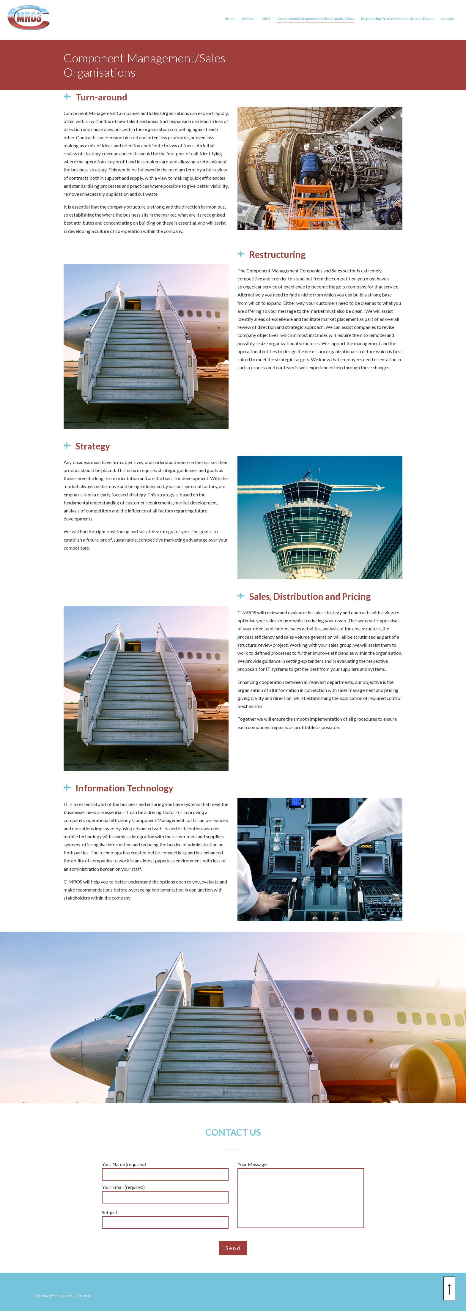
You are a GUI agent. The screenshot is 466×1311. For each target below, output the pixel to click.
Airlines (248, 20)
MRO (266, 20)
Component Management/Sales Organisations (315, 20)
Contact (447, 20)
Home (229, 20)
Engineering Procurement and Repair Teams (397, 20)
